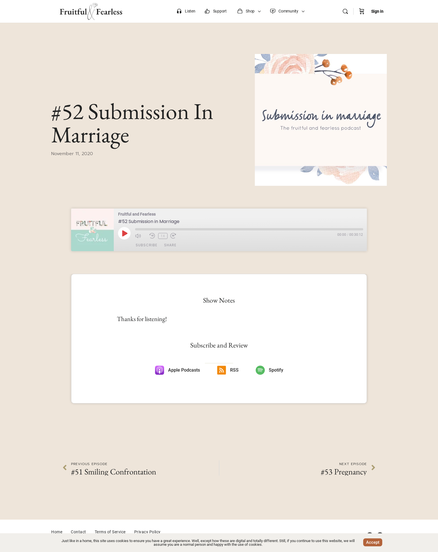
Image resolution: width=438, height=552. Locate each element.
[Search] (345, 11)
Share (170, 245)
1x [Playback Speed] (162, 235)
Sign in (377, 11)
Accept (372, 542)
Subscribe (146, 245)
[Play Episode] (124, 233)
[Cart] (361, 11)
